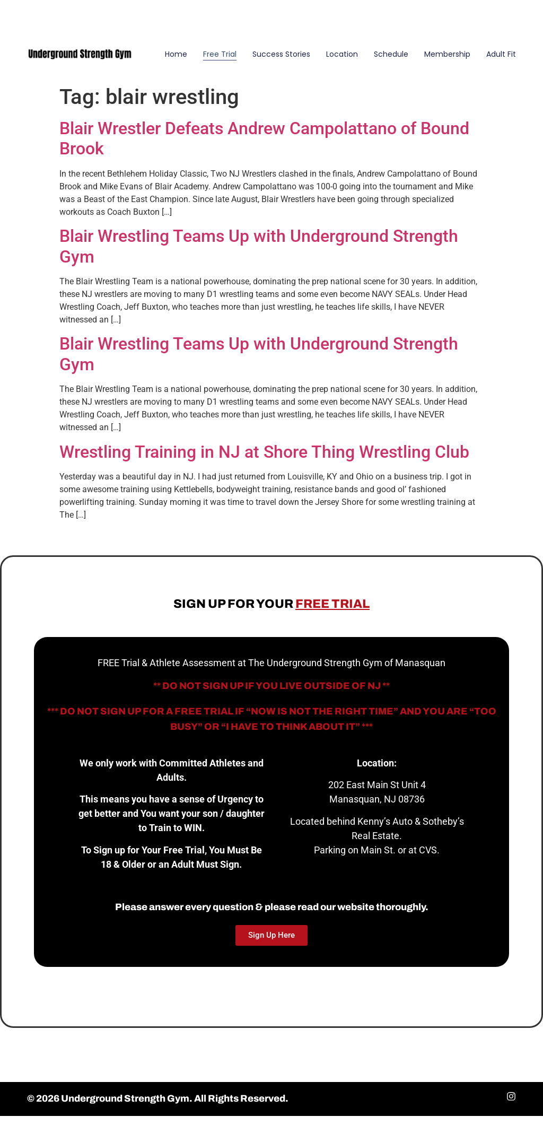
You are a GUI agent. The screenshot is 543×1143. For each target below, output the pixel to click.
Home (176, 54)
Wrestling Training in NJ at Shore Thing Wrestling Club (264, 452)
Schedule (391, 54)
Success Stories (281, 54)
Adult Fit (501, 54)
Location (342, 54)
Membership (447, 54)
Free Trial (220, 54)
